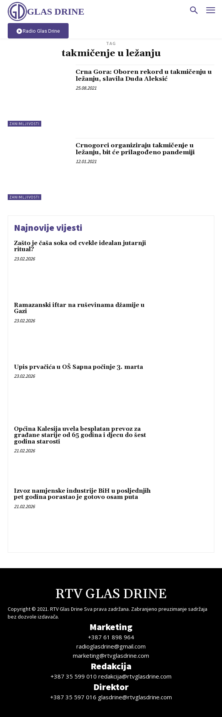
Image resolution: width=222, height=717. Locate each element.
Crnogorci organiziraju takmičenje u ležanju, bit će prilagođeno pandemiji (135, 149)
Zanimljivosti (24, 123)
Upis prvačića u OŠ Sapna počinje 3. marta (78, 367)
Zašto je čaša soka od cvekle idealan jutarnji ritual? (80, 246)
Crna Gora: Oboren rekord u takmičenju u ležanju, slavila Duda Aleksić (144, 75)
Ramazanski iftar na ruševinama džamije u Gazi (79, 308)
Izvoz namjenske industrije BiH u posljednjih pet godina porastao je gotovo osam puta (82, 494)
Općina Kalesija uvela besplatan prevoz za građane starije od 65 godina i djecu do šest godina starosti (80, 435)
